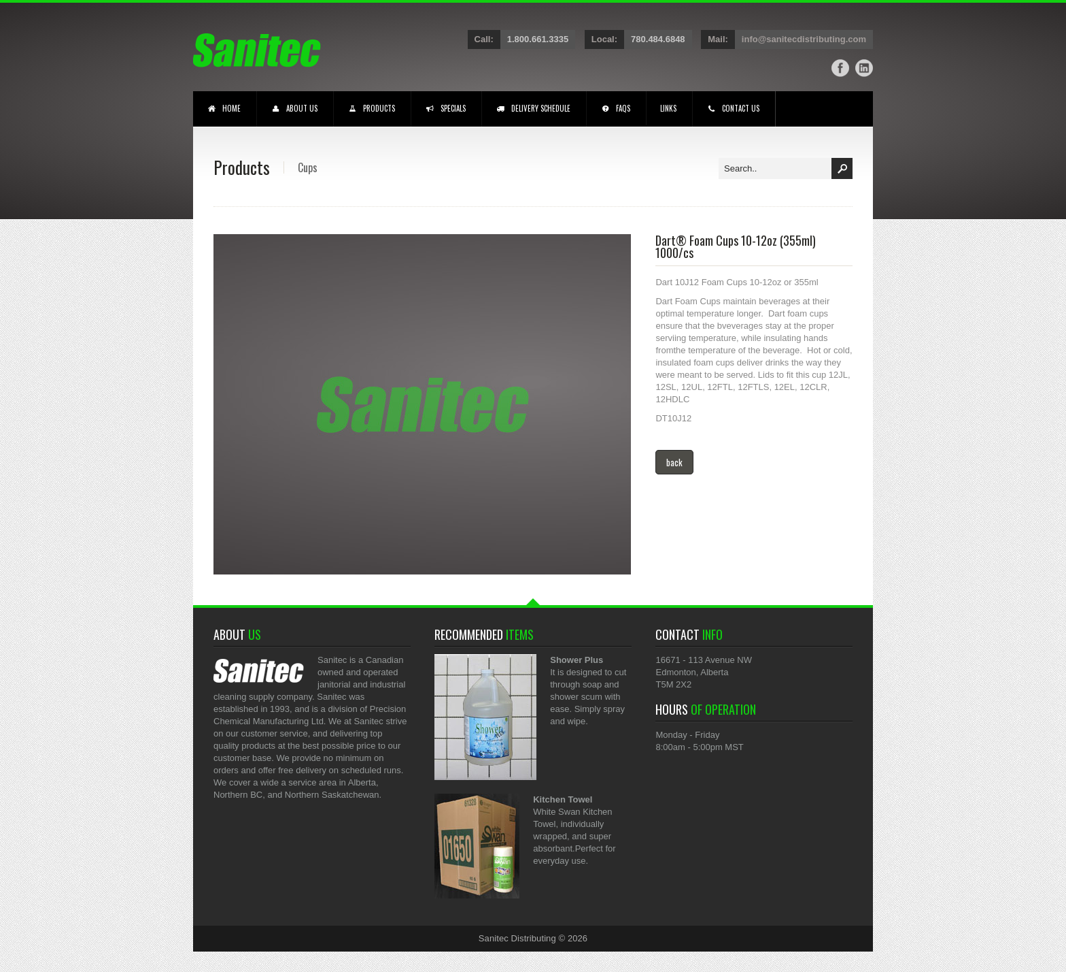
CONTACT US (732, 109)
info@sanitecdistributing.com (804, 39)
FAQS (615, 109)
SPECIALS (445, 109)
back (674, 462)
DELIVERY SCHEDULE (533, 109)
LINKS (668, 108)
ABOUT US (294, 109)
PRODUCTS (371, 109)
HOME (224, 109)
